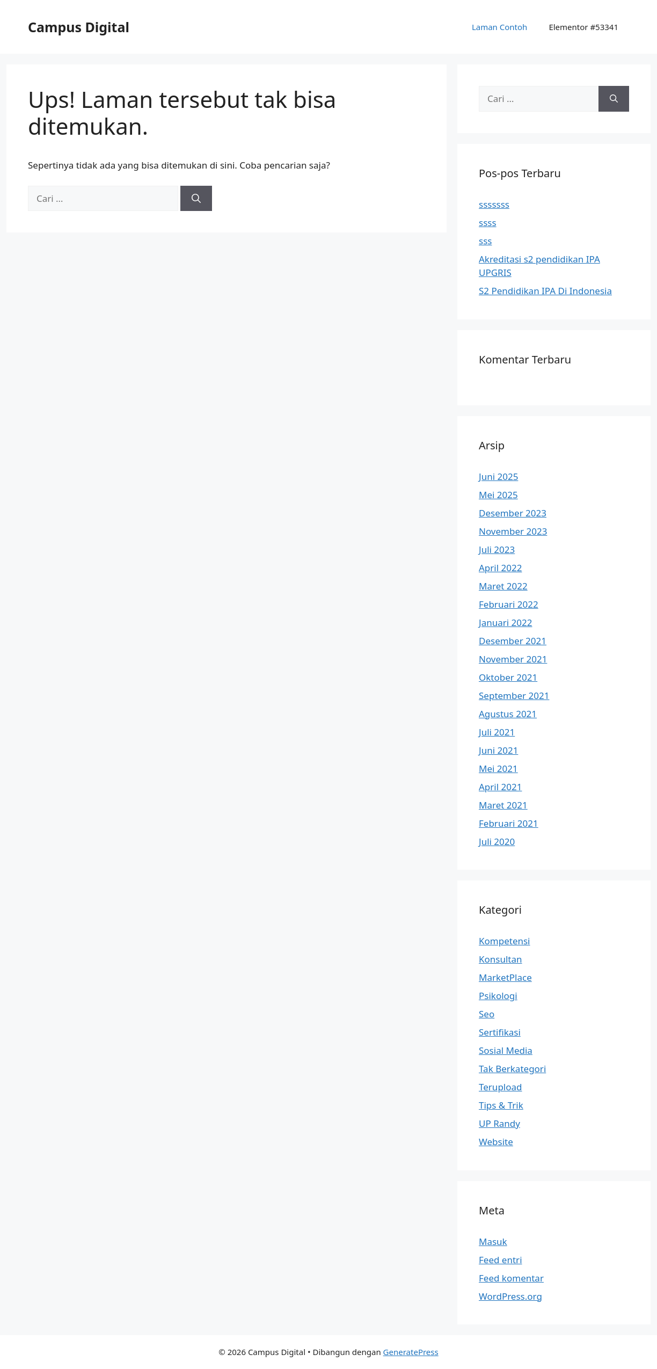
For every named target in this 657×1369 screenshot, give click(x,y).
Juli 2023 (497, 549)
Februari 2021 (508, 823)
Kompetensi (504, 941)
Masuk (493, 1241)
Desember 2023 (512, 513)
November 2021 (513, 659)
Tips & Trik (501, 1105)
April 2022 (500, 568)
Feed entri (500, 1260)
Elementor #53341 (583, 26)
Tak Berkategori (512, 1068)
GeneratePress (411, 1351)
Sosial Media (505, 1050)
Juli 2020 (497, 841)
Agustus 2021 (508, 714)
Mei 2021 (498, 768)
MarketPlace (505, 977)
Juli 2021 (497, 732)
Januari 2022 (505, 622)
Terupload (500, 1087)
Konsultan (500, 959)
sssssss (494, 204)
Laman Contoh (499, 26)
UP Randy (499, 1123)
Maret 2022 (503, 586)
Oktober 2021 (508, 677)
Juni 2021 (498, 750)
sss (485, 241)
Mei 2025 (498, 495)
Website (496, 1141)
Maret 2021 (503, 805)
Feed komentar (511, 1278)
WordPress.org (510, 1296)
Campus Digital (78, 27)
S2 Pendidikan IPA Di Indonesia (545, 291)
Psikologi (498, 995)
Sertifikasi (500, 1032)
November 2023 (513, 531)
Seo (486, 1014)
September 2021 (514, 695)
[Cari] (196, 199)
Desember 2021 (512, 641)
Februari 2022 (508, 604)
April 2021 (500, 787)
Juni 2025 (498, 476)
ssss (488, 222)
